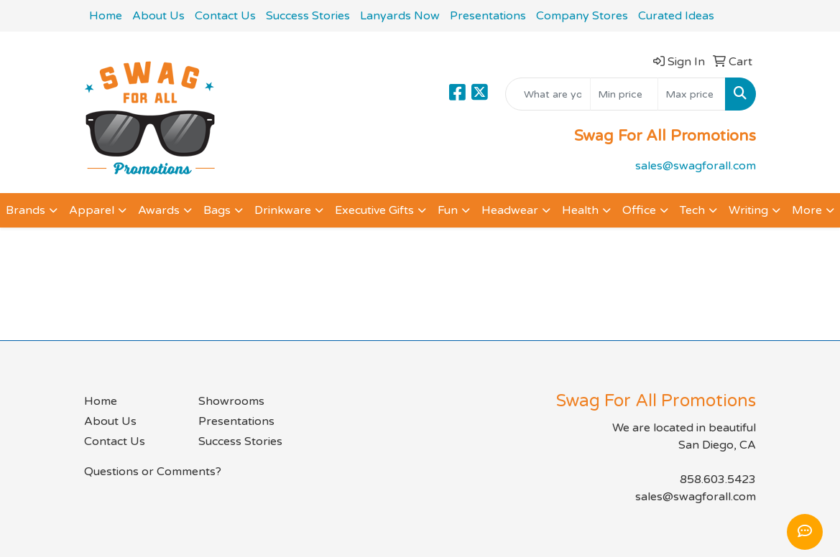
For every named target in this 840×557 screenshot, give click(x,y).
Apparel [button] (91, 210)
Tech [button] (692, 210)
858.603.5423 (718, 479)
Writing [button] (748, 210)
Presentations (488, 16)
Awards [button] (159, 210)
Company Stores (582, 16)
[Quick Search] (548, 94)
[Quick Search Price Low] (624, 94)
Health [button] (580, 210)
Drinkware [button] (282, 210)
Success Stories (308, 16)
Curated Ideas (676, 16)
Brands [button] (25, 210)
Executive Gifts (374, 210)
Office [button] (639, 210)
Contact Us (225, 16)
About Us (158, 16)
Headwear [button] (509, 210)
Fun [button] (448, 210)
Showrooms (231, 401)
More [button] (807, 210)
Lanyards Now (400, 16)
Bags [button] (217, 210)
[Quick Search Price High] (691, 94)
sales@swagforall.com (695, 166)
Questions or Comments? (152, 471)
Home (105, 16)
